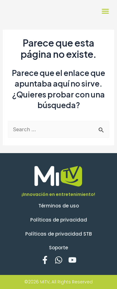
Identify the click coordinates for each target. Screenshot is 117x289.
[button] (105, 11)
